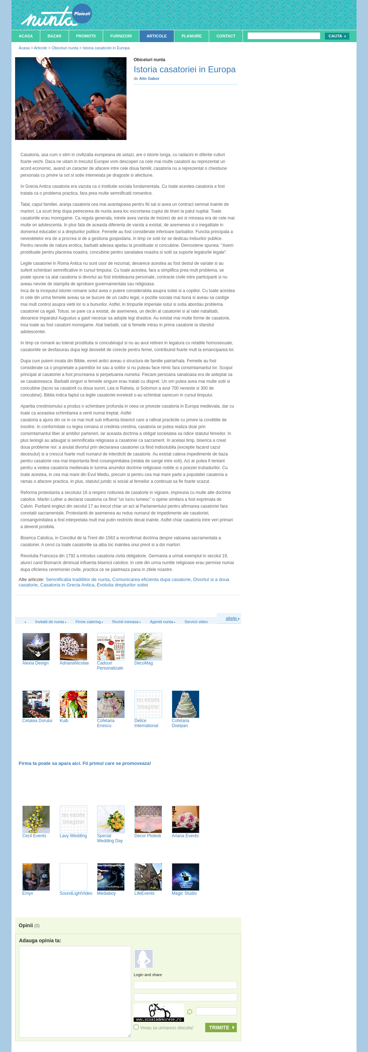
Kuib (64, 720)
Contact (225, 36)
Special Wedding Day (110, 838)
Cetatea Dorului (37, 720)
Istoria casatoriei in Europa (106, 48)
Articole (157, 36)
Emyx (27, 893)
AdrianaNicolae (74, 663)
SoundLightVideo (76, 893)
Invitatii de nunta (49, 622)
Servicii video (196, 622)
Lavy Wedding (73, 835)
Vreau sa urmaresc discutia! (163, 1027)
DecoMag (143, 663)
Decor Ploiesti (147, 835)
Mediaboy (106, 893)
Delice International (146, 723)
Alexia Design (35, 663)
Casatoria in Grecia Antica (67, 585)
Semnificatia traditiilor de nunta (78, 579)
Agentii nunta (161, 622)
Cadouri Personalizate (110, 666)
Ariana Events (185, 835)
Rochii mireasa (125, 622)
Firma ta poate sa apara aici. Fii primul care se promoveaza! (85, 763)
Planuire (191, 36)
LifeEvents (144, 893)
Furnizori (121, 36)
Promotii (86, 36)
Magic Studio (184, 893)
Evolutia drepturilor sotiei (122, 585)
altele (232, 618)
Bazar (54, 36)
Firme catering (88, 622)
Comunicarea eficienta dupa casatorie (151, 579)
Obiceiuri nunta (65, 48)
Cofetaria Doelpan (180, 723)
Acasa (26, 36)
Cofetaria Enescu (106, 723)
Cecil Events (34, 835)
